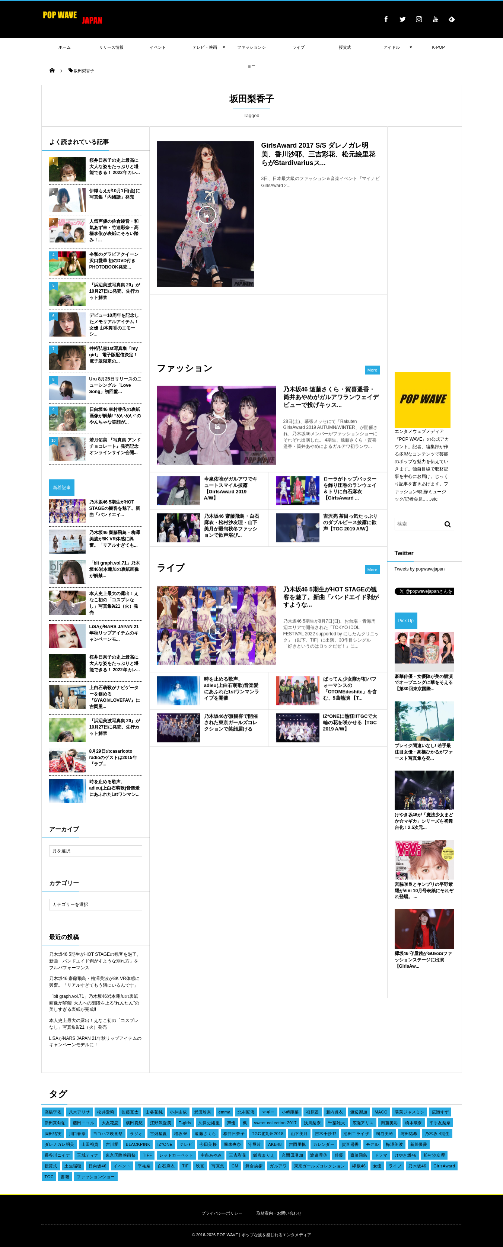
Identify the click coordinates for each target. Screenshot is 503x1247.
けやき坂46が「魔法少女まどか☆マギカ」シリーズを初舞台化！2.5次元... (424, 821)
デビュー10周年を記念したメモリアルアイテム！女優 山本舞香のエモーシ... (114, 325)
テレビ (186, 1144)
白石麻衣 (166, 1166)
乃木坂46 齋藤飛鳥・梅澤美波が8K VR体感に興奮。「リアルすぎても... (114, 539)
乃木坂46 (417, 1166)
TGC (49, 1176)
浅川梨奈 (312, 1123)
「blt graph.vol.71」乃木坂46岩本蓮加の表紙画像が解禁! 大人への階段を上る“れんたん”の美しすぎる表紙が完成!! (94, 1003)
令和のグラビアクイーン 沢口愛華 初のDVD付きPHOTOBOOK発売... (114, 261)
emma (224, 1112)
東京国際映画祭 (121, 1155)
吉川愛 (112, 1144)
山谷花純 (154, 1112)
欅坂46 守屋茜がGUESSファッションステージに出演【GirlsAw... (423, 960)
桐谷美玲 (384, 1133)
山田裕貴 (90, 1144)
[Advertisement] (268, 324)
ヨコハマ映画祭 (108, 1133)
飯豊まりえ (263, 1155)
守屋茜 (254, 1144)
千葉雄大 (336, 1123)
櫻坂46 (181, 1133)
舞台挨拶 (253, 1166)
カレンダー (323, 1144)
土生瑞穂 (73, 1166)
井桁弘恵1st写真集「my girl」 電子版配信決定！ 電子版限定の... (113, 355)
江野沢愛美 (160, 1123)
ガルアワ (278, 1166)
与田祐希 (409, 1133)
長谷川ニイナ (57, 1155)
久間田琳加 (292, 1155)
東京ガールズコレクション (319, 1166)
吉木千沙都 (325, 1133)
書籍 (65, 1176)
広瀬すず (440, 1112)
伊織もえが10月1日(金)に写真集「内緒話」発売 (114, 194)
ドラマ (381, 1155)
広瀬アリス (363, 1123)
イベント (122, 1166)
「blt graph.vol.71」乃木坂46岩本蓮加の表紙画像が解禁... (114, 569)
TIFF (147, 1155)
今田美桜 (208, 1144)
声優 (231, 1123)
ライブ (395, 1166)
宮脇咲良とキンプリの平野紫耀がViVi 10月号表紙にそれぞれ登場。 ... (424, 891)
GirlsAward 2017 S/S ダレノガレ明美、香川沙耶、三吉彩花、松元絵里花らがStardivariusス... (318, 154)
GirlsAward (444, 1166)
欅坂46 (359, 1166)
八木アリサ (79, 1112)
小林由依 (178, 1112)
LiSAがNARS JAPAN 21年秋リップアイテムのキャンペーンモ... (114, 633)
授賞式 (51, 1166)
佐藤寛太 (130, 1112)
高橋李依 (53, 1112)
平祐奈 (144, 1166)
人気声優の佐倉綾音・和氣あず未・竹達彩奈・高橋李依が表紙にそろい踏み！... (114, 230)
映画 (200, 1166)
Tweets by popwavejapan (420, 569)
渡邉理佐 (318, 1155)
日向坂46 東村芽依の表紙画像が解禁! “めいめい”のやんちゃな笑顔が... (115, 416)
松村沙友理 (434, 1155)
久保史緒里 (209, 1123)
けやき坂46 (406, 1155)
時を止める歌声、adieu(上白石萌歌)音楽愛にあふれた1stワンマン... (114, 788)
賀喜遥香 (350, 1144)
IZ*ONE (165, 1144)
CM (235, 1166)
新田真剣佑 (55, 1123)
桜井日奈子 (234, 1133)
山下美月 (299, 1133)
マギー (268, 1112)
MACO (381, 1112)
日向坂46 (97, 1166)
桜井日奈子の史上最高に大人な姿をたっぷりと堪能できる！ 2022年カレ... (114, 167)
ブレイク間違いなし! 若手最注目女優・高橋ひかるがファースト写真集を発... (424, 752)
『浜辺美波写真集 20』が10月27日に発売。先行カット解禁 (114, 291)
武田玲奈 (202, 1112)
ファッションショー (96, 1176)
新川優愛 (418, 1144)
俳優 (339, 1155)
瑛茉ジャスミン (409, 1112)
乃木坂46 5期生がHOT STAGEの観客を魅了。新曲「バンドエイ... (114, 508)
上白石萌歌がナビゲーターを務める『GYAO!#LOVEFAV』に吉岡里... (114, 697)
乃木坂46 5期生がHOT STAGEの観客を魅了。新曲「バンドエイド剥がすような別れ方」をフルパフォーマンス (95, 961)
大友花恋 (110, 1123)
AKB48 (274, 1144)
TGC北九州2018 (267, 1133)
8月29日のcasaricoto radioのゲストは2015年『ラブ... (113, 757)
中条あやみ (211, 1155)
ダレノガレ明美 (59, 1144)
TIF (185, 1166)
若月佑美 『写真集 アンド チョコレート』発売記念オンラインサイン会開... (115, 446)
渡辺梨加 (358, 1112)
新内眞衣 (334, 1112)
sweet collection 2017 (275, 1123)
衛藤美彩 (389, 1123)
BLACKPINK (138, 1144)
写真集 (217, 1166)
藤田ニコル (83, 1123)
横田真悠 (134, 1123)
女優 (377, 1166)
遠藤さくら (205, 1133)
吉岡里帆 (297, 1144)
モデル (372, 1144)
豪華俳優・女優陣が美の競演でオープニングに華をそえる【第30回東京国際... (424, 683)
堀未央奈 (232, 1144)
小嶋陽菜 (290, 1112)
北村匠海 (246, 1112)
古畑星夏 (158, 1133)
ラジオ (136, 1133)
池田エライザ (356, 1133)
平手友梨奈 (440, 1123)
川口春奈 (77, 1133)
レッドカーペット (176, 1155)
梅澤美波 (394, 1144)
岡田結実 (53, 1133)
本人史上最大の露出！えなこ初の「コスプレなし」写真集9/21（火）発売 (114, 603)
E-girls (184, 1123)
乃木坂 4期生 (437, 1133)
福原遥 (312, 1112)
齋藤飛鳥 (358, 1155)
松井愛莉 (105, 1112)
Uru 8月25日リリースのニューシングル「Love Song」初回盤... (115, 385)
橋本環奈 (413, 1123)
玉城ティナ (87, 1155)
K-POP (438, 47)
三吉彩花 (237, 1155)
